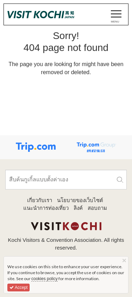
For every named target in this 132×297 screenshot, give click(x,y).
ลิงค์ (78, 208)
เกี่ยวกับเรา (39, 200)
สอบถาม (97, 208)
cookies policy (44, 278)
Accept (18, 287)
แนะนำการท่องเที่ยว (46, 208)
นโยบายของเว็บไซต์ (80, 200)
